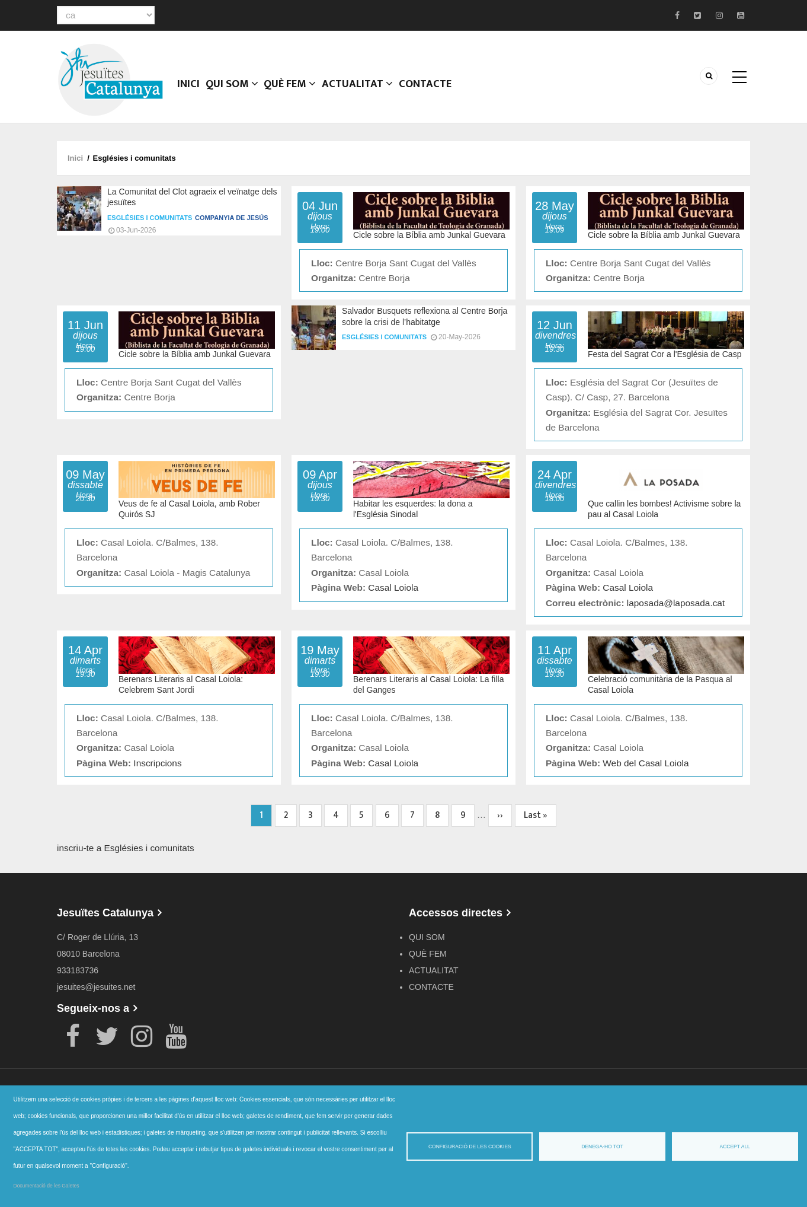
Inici (190, 92)
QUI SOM (236, 92)
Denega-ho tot (602, 1146)
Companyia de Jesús (231, 217)
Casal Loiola (393, 587)
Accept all (735, 1146)
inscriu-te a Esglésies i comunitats (125, 848)
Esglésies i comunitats (149, 217)
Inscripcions (157, 763)
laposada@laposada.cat (676, 603)
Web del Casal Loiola (645, 763)
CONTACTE (432, 92)
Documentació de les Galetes (46, 1186)
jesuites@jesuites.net (96, 987)
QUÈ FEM (295, 92)
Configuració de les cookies (469, 1146)
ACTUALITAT (364, 92)
